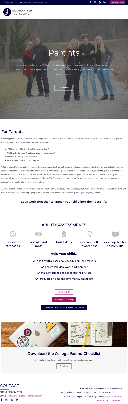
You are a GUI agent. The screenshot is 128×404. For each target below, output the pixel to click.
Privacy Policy (114, 396)
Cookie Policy (116, 400)
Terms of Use (102, 400)
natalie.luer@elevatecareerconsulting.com (24, 396)
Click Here (64, 366)
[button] (117, 2)
